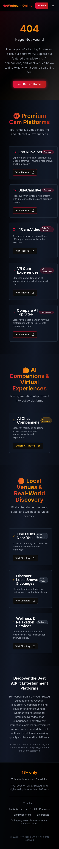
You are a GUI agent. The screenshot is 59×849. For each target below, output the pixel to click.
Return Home (29, 84)
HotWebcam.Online (17, 5)
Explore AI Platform (28, 445)
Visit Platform (24, 172)
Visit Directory (25, 558)
